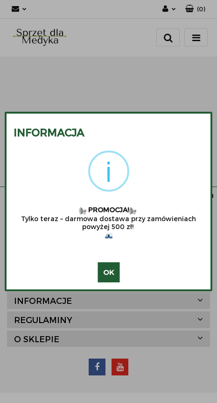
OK (108, 272)
